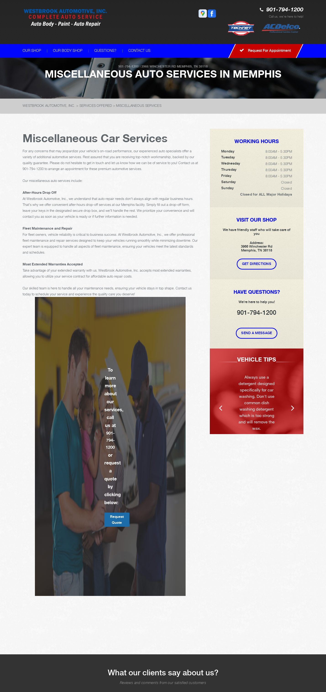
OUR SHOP (32, 50)
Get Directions (256, 264)
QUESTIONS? (105, 50)
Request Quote (117, 519)
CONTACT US (139, 50)
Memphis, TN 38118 (192, 66)
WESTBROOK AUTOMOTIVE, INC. (49, 105)
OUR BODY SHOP (67, 50)
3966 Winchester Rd (158, 66)
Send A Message (256, 333)
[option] (256, 391)
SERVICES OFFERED (95, 105)
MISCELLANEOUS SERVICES (138, 105)
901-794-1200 (284, 10)
